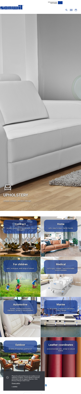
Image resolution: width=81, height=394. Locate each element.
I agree (14, 387)
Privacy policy (16, 383)
